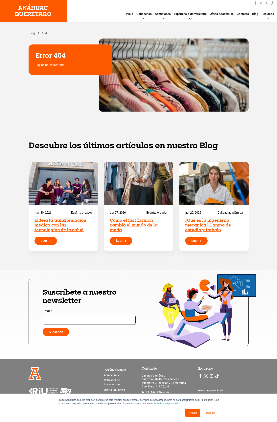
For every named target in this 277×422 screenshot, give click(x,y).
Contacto (243, 14)
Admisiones (163, 14)
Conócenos (144, 14)
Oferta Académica (222, 14)
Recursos (268, 14)
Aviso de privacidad (210, 390)
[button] (192, 413)
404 (44, 33)
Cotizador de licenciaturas (112, 382)
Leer (46, 241)
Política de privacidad (168, 403)
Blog (255, 14)
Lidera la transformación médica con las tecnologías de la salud (60, 225)
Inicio (129, 14)
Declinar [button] (210, 412)
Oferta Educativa (114, 389)
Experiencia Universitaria (190, 14)
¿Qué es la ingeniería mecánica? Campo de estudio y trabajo (208, 225)
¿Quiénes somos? (115, 369)
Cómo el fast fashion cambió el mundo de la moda (134, 225)
